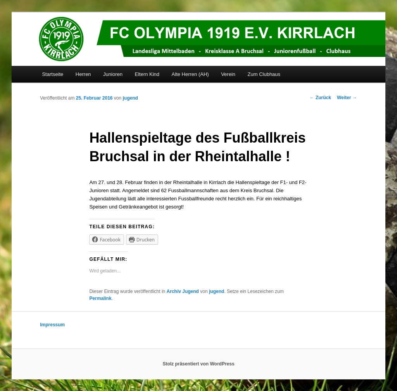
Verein (228, 74)
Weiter (347, 97)
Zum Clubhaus (264, 74)
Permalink (100, 298)
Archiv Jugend (183, 291)
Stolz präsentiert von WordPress (198, 364)
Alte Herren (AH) (190, 74)
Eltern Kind (147, 74)
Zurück (320, 97)
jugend (130, 98)
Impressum (52, 324)
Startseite (52, 74)
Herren (83, 74)
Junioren (113, 74)
